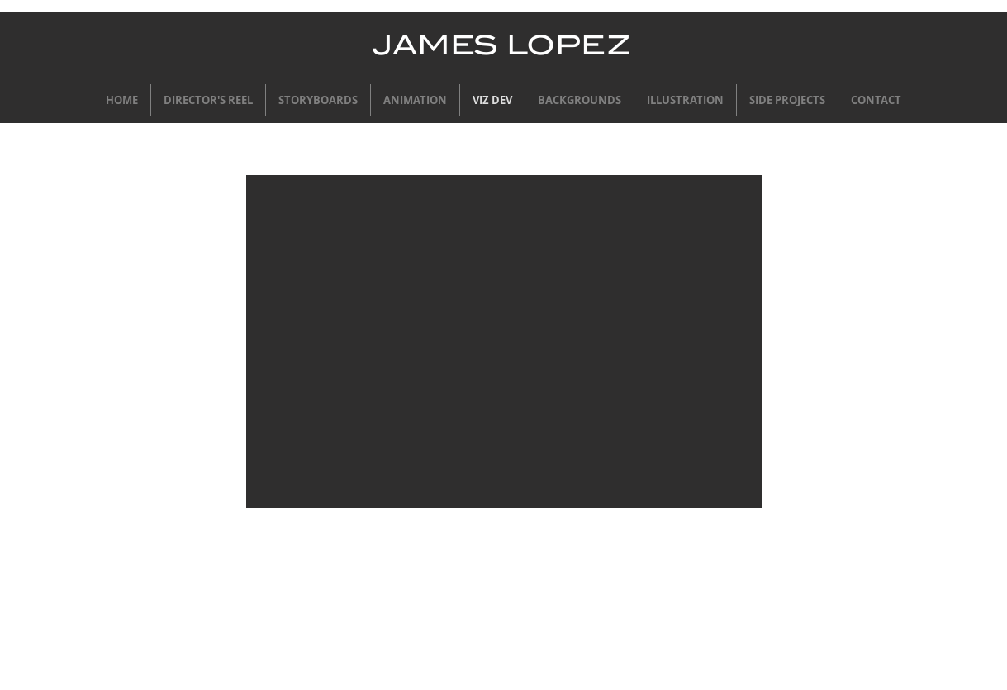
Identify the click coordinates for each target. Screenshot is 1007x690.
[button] (504, 341)
